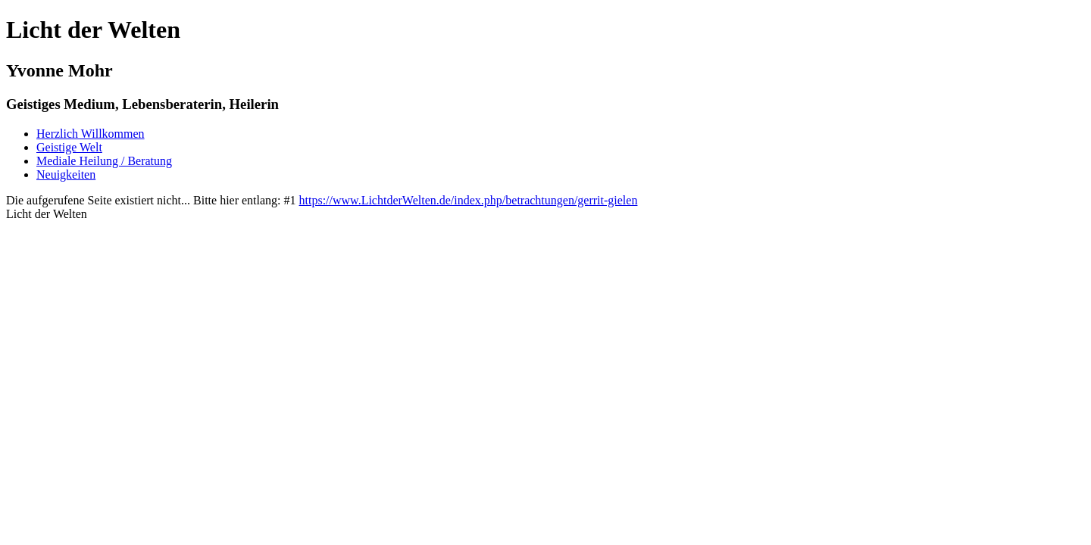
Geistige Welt (69, 147)
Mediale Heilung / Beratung (104, 160)
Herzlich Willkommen (90, 133)
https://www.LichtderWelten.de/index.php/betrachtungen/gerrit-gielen (468, 200)
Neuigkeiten (65, 174)
